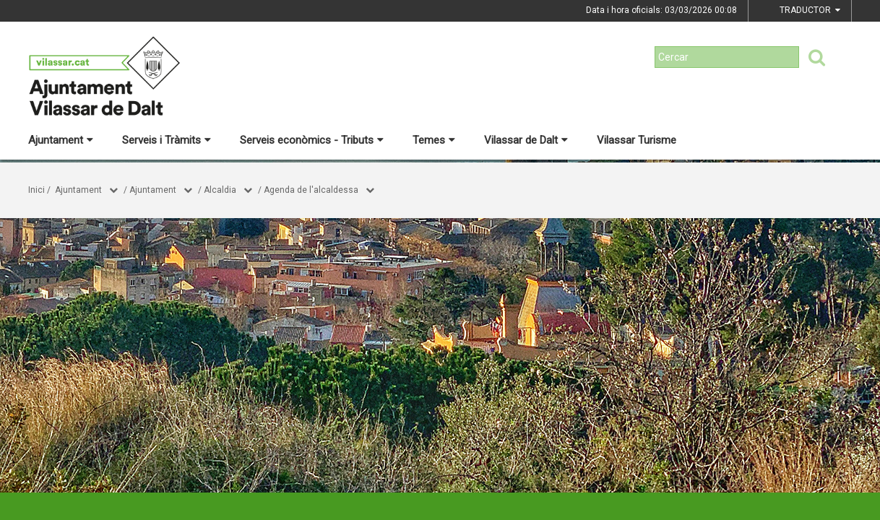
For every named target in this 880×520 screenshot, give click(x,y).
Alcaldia (220, 190)
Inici (36, 190)
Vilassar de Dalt (526, 140)
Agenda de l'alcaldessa (311, 190)
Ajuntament (60, 140)
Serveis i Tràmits (166, 140)
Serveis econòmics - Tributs (312, 140)
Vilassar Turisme (636, 140)
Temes (434, 140)
